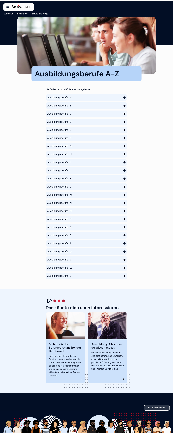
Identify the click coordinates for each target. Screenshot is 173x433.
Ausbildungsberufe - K (59, 177)
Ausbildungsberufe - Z (59, 274)
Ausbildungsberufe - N (59, 201)
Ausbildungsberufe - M (59, 193)
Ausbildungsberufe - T (59, 242)
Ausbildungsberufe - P (59, 218)
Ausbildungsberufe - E (59, 128)
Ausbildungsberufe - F (59, 137)
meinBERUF (21, 12)
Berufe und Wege (39, 12)
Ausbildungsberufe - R (59, 226)
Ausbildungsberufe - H (59, 153)
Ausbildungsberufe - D (59, 120)
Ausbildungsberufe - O (59, 209)
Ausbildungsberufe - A (59, 96)
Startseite (7, 12)
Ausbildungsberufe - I (59, 161)
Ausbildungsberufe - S (59, 234)
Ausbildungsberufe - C (59, 112)
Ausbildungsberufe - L (59, 185)
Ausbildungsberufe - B (59, 104)
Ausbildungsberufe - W (59, 266)
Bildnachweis (158, 406)
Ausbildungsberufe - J (59, 169)
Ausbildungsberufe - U (59, 250)
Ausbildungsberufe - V (59, 258)
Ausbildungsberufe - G (59, 145)
